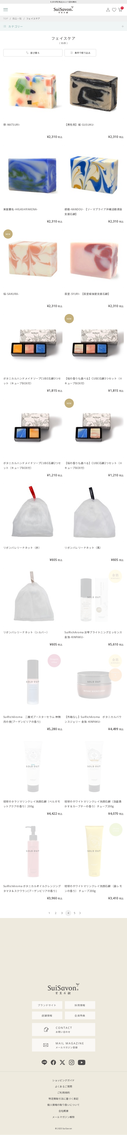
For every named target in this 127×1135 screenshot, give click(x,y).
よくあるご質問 (63, 1086)
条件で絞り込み (82, 52)
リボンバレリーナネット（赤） (22, 547)
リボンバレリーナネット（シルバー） (26, 632)
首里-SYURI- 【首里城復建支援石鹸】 (88, 294)
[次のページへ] (79, 913)
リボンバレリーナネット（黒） (83, 547)
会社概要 (64, 1111)
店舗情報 (47, 1015)
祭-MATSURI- (11, 124)
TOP (5, 18)
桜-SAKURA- (11, 294)
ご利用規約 (63, 1092)
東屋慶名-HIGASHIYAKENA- (20, 209)
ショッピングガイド (63, 1080)
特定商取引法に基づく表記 (63, 1098)
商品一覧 (17, 18)
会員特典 (80, 1015)
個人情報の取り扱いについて (63, 1104)
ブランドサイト (47, 1005)
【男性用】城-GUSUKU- (79, 124)
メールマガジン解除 (63, 1117)
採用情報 (80, 1005)
